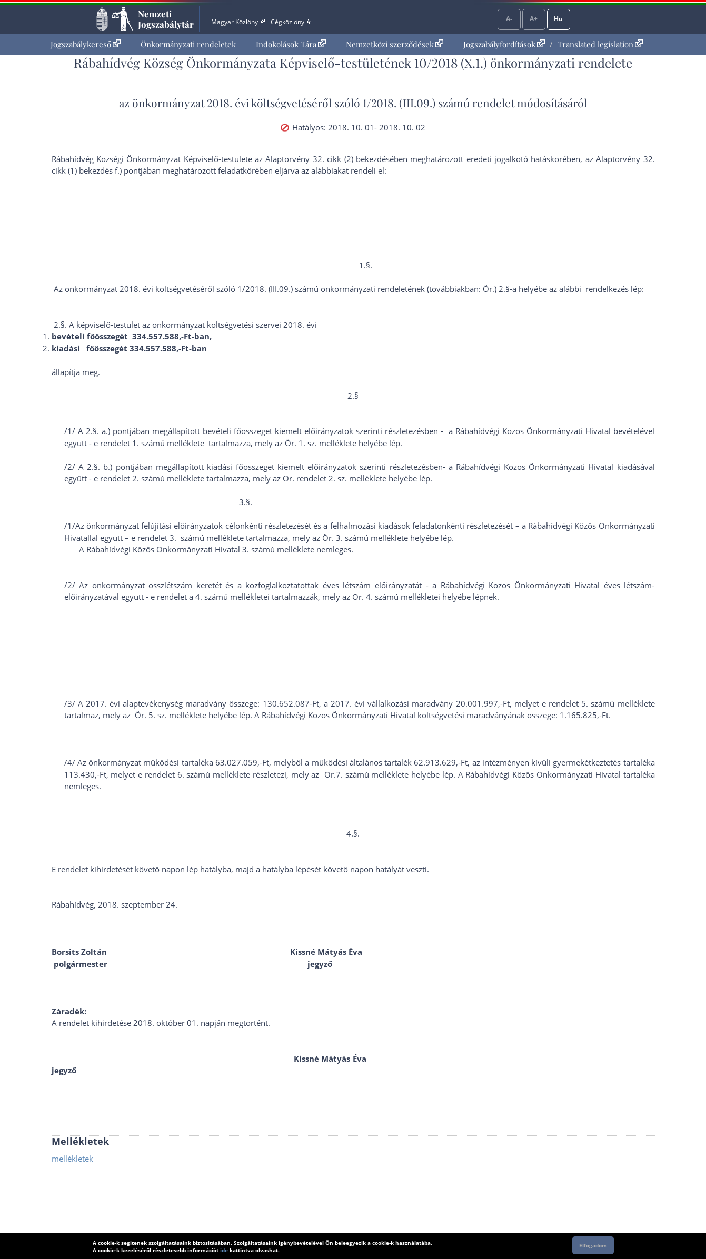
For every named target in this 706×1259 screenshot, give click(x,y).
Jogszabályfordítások (504, 44)
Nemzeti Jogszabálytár (166, 19)
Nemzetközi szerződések (394, 44)
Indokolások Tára (291, 44)
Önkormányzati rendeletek (188, 44)
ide (224, 1250)
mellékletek (72, 1158)
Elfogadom (593, 1245)
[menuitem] (85, 44)
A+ (534, 18)
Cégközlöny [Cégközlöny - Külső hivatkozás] (291, 21)
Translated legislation (600, 44)
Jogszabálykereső (86, 44)
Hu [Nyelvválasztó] (558, 18)
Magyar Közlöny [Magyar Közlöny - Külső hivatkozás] (237, 21)
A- (509, 18)
